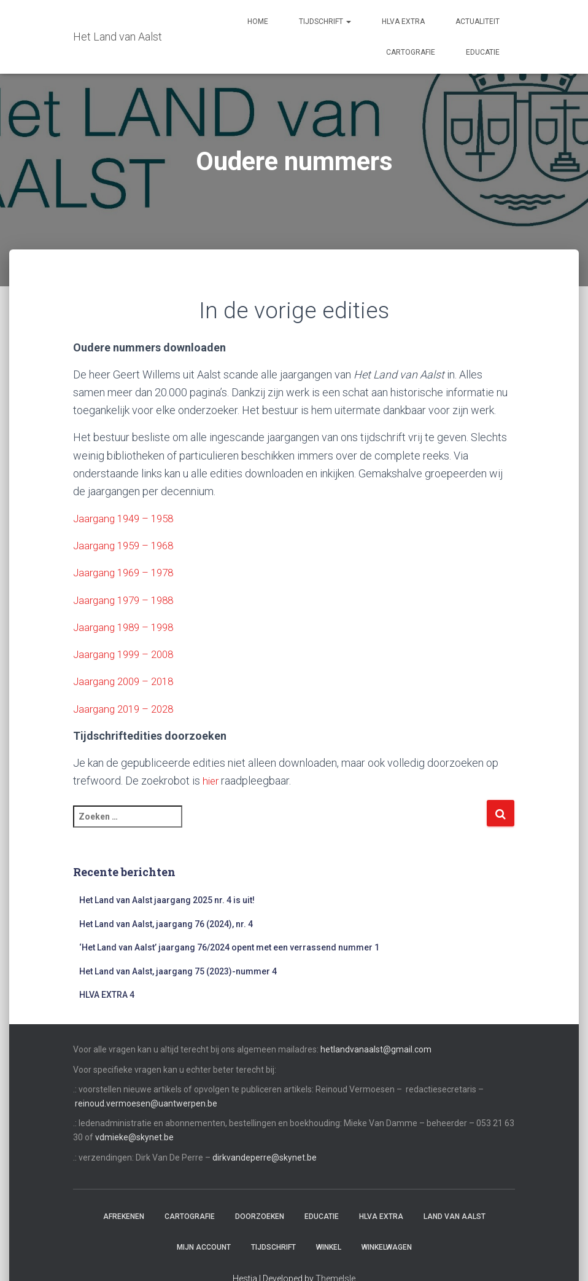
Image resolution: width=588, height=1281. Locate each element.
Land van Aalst (454, 1216)
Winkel (328, 1246)
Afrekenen (123, 1216)
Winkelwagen (387, 1246)
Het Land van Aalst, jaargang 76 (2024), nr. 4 (166, 923)
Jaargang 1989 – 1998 (127, 626)
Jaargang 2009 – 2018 (127, 681)
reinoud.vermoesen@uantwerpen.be (146, 1103)
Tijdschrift (325, 21)
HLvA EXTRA (403, 21)
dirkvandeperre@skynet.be (264, 1156)
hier (211, 780)
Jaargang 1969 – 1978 (127, 572)
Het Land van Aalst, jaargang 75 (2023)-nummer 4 (178, 970)
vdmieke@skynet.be (134, 1137)
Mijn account (204, 1246)
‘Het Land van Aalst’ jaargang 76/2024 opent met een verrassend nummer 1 (229, 947)
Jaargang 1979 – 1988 (127, 599)
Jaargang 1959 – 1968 (127, 545)
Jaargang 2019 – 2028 (127, 708)
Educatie (483, 52)
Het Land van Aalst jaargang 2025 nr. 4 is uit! (167, 899)
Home (257, 21)
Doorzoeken (259, 1216)
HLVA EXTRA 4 (106, 994)
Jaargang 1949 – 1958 (127, 518)
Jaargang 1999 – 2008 (127, 653)
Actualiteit (477, 21)
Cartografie (410, 52)
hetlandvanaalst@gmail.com (375, 1049)
